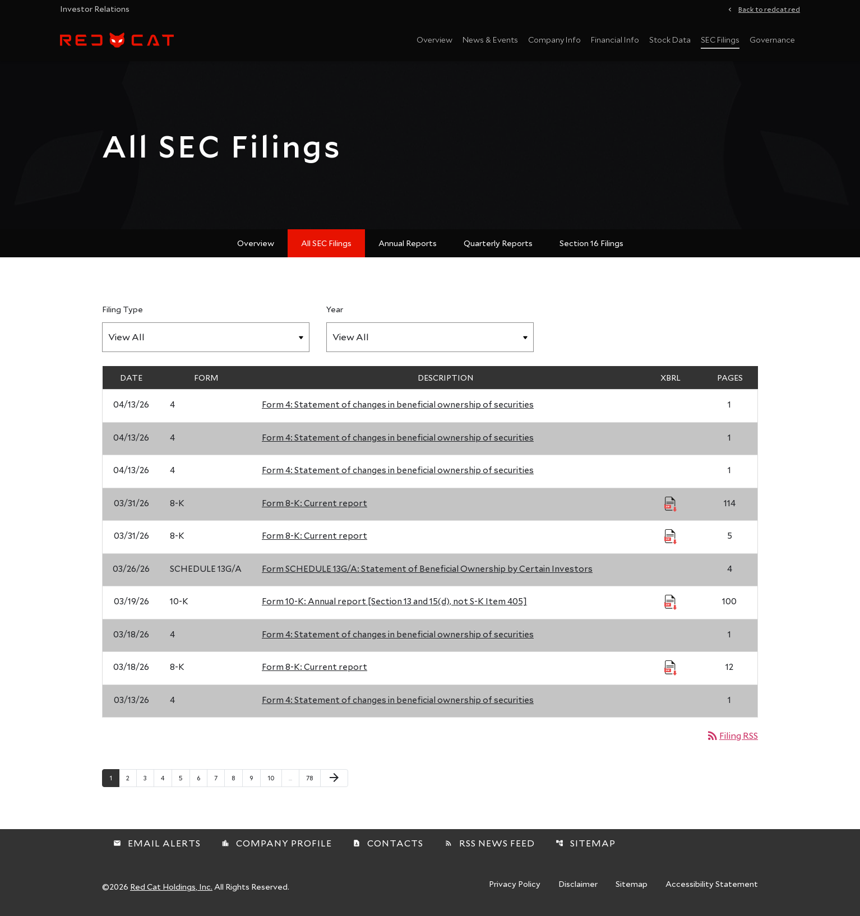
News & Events (490, 39)
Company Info (554, 39)
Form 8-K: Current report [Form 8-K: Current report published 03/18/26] (314, 666)
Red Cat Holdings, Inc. (171, 886)
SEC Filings (720, 39)
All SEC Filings (326, 243)
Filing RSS (732, 735)
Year (334, 309)
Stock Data (670, 39)
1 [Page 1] (114, 777)
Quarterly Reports (498, 243)
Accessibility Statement (711, 884)
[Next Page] (334, 778)
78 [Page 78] (313, 777)
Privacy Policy (514, 884)
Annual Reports (407, 243)
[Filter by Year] (430, 337)
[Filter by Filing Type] (205, 337)
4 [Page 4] (166, 777)
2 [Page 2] (131, 777)
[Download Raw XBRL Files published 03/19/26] (670, 601)
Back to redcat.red (769, 8)
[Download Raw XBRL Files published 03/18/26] (670, 667)
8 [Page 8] (237, 777)
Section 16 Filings (591, 243)
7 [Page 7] (219, 777)
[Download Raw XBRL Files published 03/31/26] (670, 503)
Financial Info (615, 39)
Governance (772, 39)
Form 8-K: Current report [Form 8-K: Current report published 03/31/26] (314, 502)
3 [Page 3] (148, 777)
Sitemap (586, 843)
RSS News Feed (490, 843)
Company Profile (276, 843)
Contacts (388, 843)
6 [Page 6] (201, 777)
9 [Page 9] (255, 777)
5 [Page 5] (184, 777)
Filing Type (122, 309)
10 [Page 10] (274, 777)
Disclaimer (578, 884)
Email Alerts (157, 843)
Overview (434, 39)
